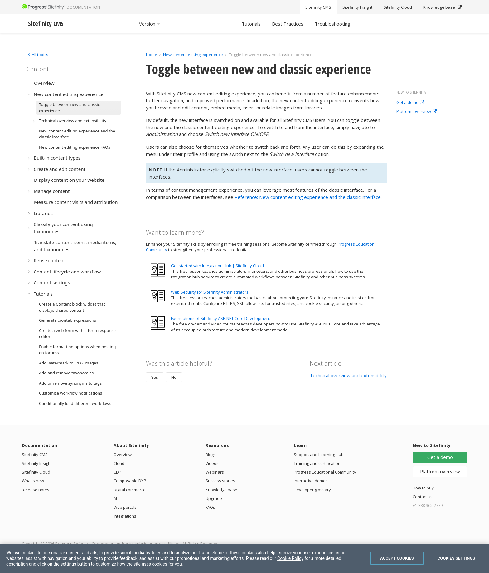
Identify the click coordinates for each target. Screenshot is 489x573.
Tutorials (251, 24)
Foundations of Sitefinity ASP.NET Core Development (220, 318)
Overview (123, 454)
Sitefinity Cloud (36, 472)
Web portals (125, 507)
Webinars (215, 472)
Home (151, 54)
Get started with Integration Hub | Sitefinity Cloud (217, 265)
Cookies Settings (456, 558)
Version (150, 24)
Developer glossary (312, 490)
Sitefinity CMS (35, 454)
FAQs (210, 507)
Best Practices (287, 24)
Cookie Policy (290, 558)
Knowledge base (221, 490)
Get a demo (410, 102)
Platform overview (416, 111)
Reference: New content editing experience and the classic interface (308, 197)
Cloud (119, 463)
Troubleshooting (332, 24)
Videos (212, 463)
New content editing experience (193, 54)
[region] (244, 558)
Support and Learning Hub (319, 454)
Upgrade (214, 498)
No (174, 377)
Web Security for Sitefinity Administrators (210, 292)
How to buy (423, 488)
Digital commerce (130, 490)
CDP (117, 472)
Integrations (125, 516)
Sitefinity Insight (37, 463)
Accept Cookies (397, 558)
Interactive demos (311, 481)
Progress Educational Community (325, 472)
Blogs (211, 454)
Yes (154, 377)
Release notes (35, 490)
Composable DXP (130, 481)
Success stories (220, 481)
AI (115, 498)
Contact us (423, 496)
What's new (33, 481)
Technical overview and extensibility (348, 375)
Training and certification (317, 463)
